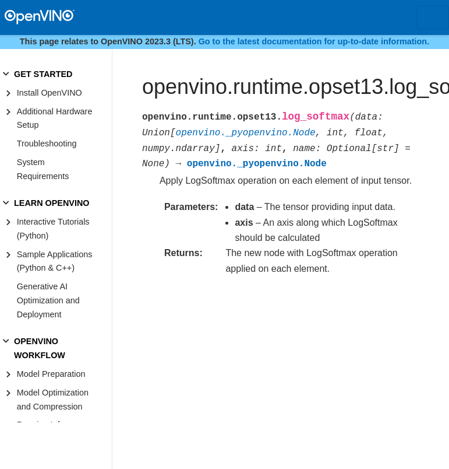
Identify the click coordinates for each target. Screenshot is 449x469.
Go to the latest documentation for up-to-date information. (314, 41)
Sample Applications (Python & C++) (55, 261)
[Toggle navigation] (432, 17)
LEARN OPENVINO (52, 203)
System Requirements (43, 169)
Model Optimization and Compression (53, 399)
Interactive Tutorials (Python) (53, 228)
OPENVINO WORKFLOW (39, 348)
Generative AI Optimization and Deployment (48, 300)
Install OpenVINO (49, 92)
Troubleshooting (47, 143)
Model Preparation (51, 374)
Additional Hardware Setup (55, 118)
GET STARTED (43, 74)
